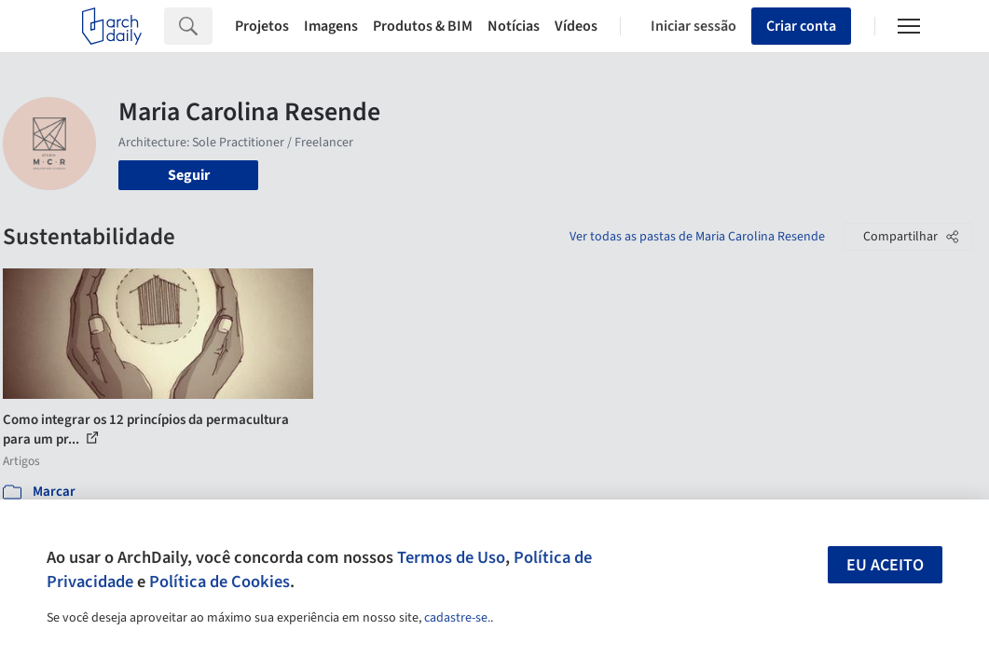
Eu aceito (885, 565)
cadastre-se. (457, 618)
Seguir (189, 175)
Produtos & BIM (423, 26)
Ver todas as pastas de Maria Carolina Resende (697, 236)
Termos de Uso (451, 557)
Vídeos (576, 26)
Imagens (331, 26)
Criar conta (801, 26)
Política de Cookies (219, 581)
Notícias (514, 26)
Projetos (262, 26)
